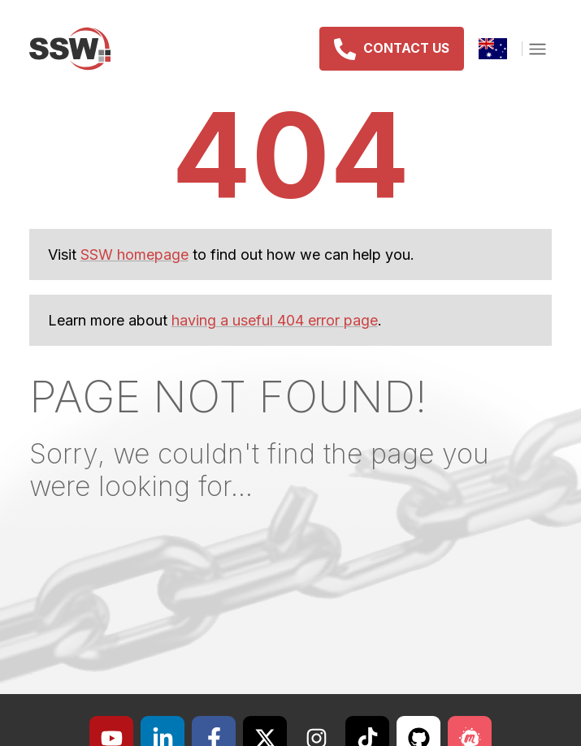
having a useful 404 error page (274, 320)
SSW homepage (134, 254)
